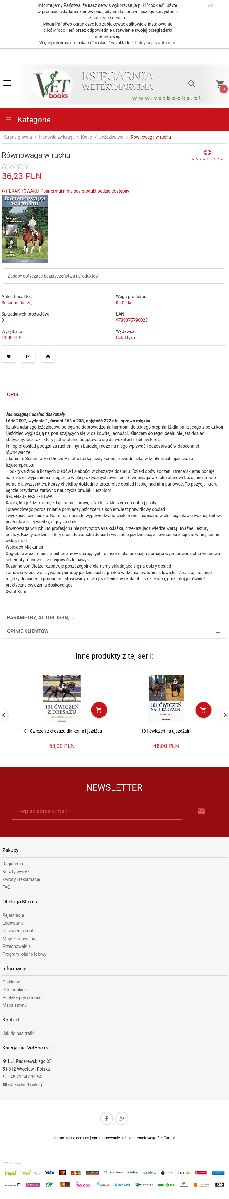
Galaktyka (125, 337)
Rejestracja (13, 915)
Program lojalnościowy (24, 954)
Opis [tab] (12, 394)
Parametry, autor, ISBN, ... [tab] (41, 618)
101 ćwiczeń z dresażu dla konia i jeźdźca (62, 731)
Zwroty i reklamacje (21, 879)
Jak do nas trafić (18, 1033)
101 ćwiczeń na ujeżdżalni (166, 731)
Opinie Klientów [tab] (27, 631)
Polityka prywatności (155, 42)
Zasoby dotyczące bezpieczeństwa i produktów (53, 276)
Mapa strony (14, 1005)
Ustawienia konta (19, 930)
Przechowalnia (16, 946)
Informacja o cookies (71, 1138)
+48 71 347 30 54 (22, 1076)
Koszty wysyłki (16, 871)
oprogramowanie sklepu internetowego (124, 1138)
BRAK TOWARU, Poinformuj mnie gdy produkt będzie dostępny (69, 190)
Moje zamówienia (19, 938)
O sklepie (11, 981)
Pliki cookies (14, 989)
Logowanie (13, 923)
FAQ (6, 887)
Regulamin (12, 863)
